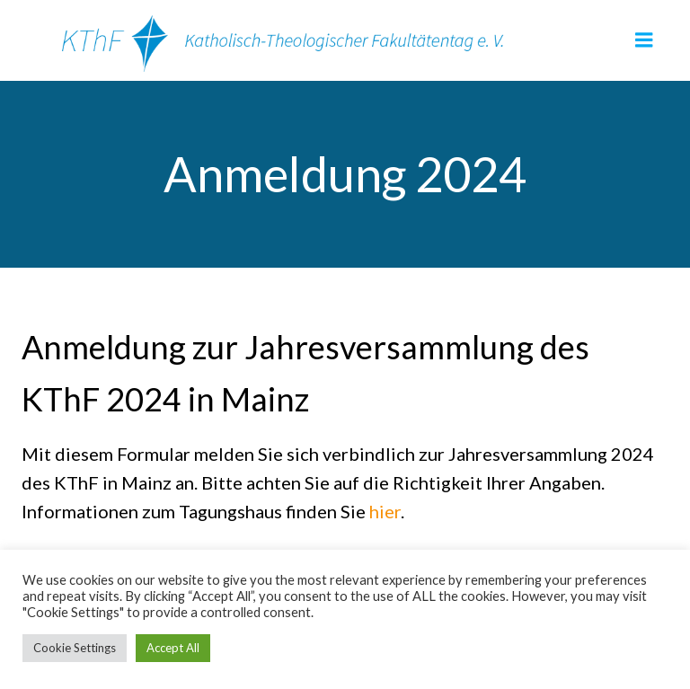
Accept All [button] (172, 647)
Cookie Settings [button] (74, 647)
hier (385, 511)
